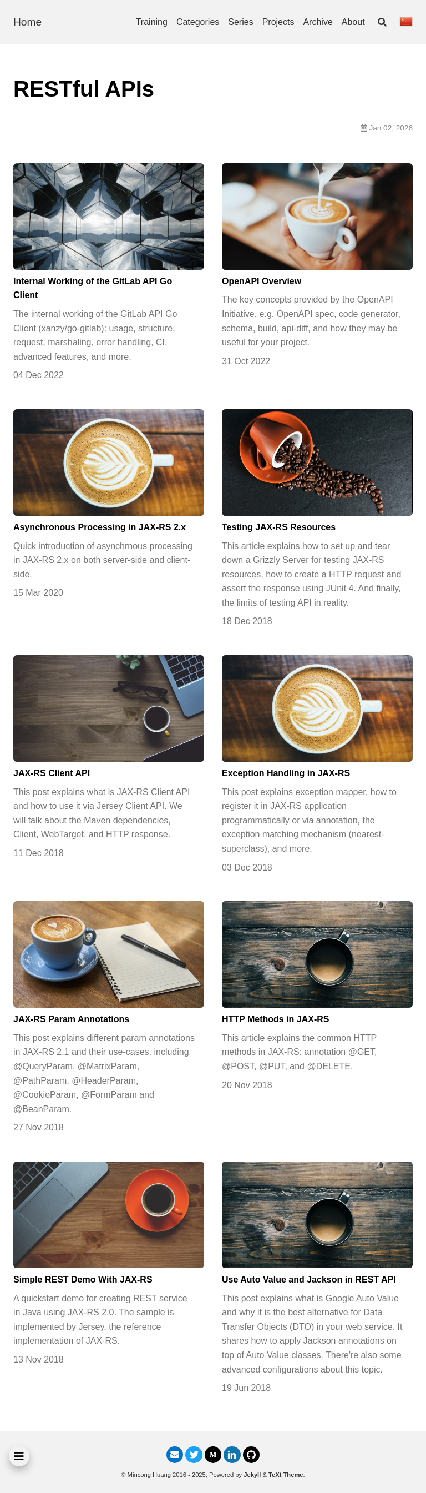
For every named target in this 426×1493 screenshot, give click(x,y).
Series (240, 22)
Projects (278, 22)
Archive (317, 22)
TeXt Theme (285, 1474)
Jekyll (252, 1474)
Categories (197, 22)
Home (27, 22)
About (353, 22)
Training (152, 22)
